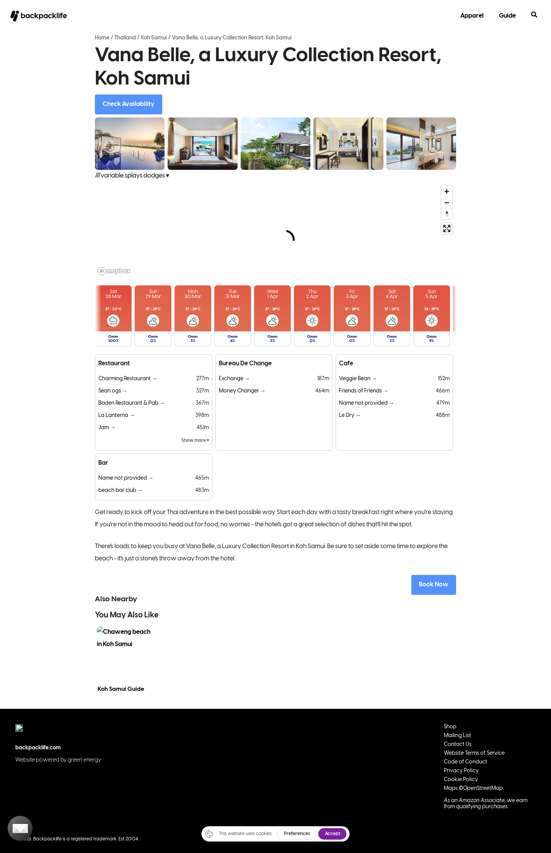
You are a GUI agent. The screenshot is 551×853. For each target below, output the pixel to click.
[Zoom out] (446, 202)
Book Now (433, 584)
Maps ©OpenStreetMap (473, 788)
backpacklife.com (38, 748)
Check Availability (129, 104)
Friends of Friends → (363, 391)
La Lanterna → (116, 415)
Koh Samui (154, 38)
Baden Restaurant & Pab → (131, 403)
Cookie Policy (461, 780)
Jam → (107, 428)
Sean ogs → (112, 391)
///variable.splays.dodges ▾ (132, 176)
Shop (450, 727)
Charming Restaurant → (127, 379)
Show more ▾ (195, 440)
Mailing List (457, 736)
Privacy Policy (461, 771)
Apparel (472, 16)
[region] (275, 230)
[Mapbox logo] (114, 271)
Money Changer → (242, 391)
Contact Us (457, 744)
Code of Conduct (465, 762)
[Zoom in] (446, 191)
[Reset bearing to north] (446, 213)
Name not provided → (366, 403)
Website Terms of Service (474, 753)
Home (102, 38)
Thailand (125, 38)
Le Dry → (350, 415)
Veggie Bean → (358, 379)
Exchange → (234, 379)
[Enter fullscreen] (446, 228)
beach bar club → (120, 490)
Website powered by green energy (58, 760)
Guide (507, 16)
